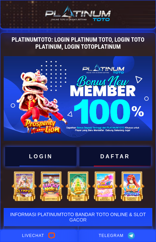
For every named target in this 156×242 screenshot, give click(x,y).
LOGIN (40, 156)
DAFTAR (115, 156)
